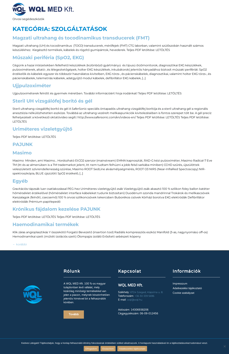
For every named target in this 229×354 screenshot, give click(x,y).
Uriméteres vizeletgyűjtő (42, 129)
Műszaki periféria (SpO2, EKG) (48, 57)
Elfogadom (91, 348)
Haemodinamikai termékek (46, 224)
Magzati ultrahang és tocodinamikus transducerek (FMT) (81, 38)
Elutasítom (108, 348)
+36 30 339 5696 (144, 296)
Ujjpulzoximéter (32, 85)
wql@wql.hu (134, 299)
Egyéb (20, 181)
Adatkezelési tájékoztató (132, 348)
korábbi (20, 244)
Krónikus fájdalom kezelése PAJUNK (56, 209)
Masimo (22, 153)
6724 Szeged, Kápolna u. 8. (146, 292)
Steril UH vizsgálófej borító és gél (52, 101)
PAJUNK (23, 144)
